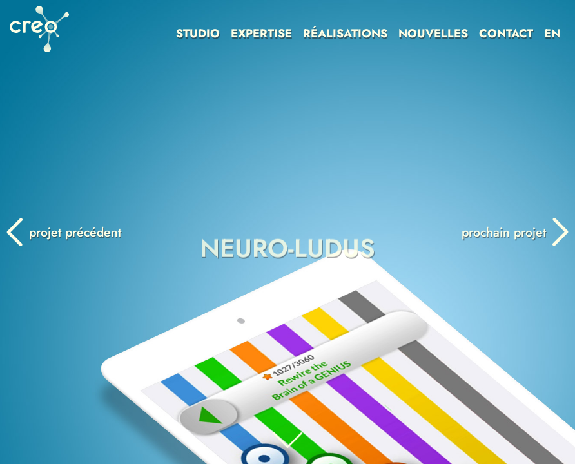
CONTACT (506, 33)
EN (552, 33)
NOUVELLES (433, 33)
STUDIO (198, 33)
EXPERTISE (261, 33)
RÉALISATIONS (345, 33)
